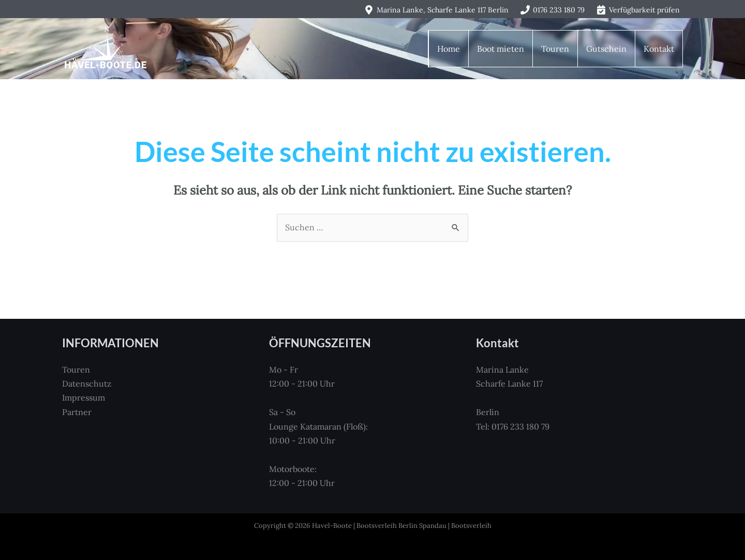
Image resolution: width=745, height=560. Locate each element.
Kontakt (659, 48)
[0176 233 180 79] (553, 10)
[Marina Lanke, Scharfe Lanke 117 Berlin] (436, 10)
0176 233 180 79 (520, 426)
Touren (555, 48)
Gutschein (606, 48)
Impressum (83, 397)
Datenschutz (86, 383)
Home (448, 48)
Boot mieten (500, 48)
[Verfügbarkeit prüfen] (638, 10)
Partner (77, 412)
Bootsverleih (471, 525)
